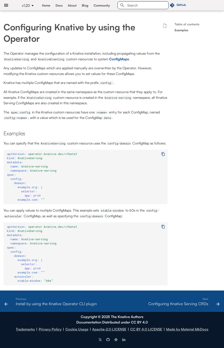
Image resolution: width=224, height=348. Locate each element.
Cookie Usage (76, 329)
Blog (85, 5)
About (72, 5)
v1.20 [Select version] (26, 5)
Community (102, 5)
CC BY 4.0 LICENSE (146, 329)
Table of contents (187, 24)
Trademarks (25, 329)
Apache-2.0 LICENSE (109, 329)
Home (46, 5)
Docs (59, 5)
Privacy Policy (50, 329)
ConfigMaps (119, 59)
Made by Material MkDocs (187, 329)
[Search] (143, 5)
